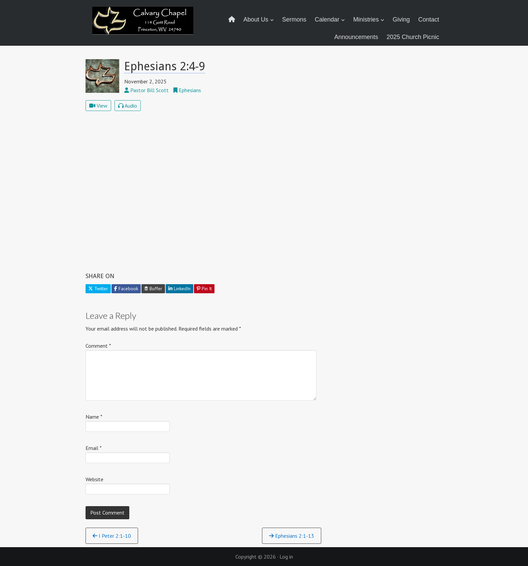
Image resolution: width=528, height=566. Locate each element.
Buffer (153, 289)
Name (94, 416)
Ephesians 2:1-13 (291, 535)
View (98, 105)
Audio (127, 105)
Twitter (98, 289)
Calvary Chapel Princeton (143, 25)
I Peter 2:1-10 (112, 535)
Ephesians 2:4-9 (164, 66)
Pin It (204, 289)
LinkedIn (179, 289)
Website (94, 479)
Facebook (126, 289)
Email (94, 448)
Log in (286, 556)
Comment (98, 345)
